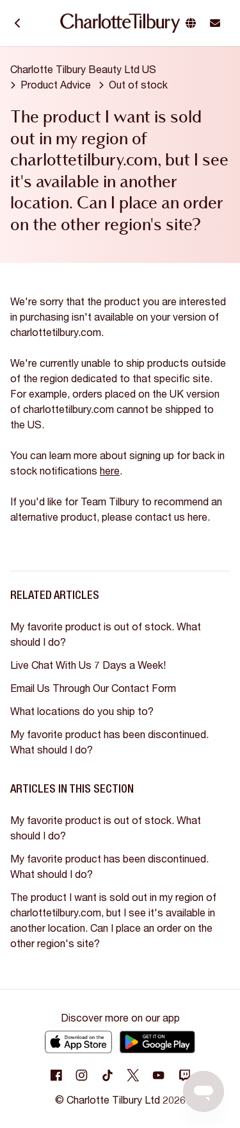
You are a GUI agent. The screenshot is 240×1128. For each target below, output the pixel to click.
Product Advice (55, 84)
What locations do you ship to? (82, 711)
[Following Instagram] (82, 1075)
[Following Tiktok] (107, 1075)
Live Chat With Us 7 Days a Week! (88, 665)
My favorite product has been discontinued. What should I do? (109, 741)
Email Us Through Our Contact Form (93, 688)
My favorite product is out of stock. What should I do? (105, 634)
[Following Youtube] (159, 1075)
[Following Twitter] (133, 1075)
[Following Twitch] (184, 1075)
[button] (193, 23)
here (110, 470)
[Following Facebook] (56, 1075)
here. (199, 516)
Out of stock (138, 84)
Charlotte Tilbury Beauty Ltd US (83, 69)
